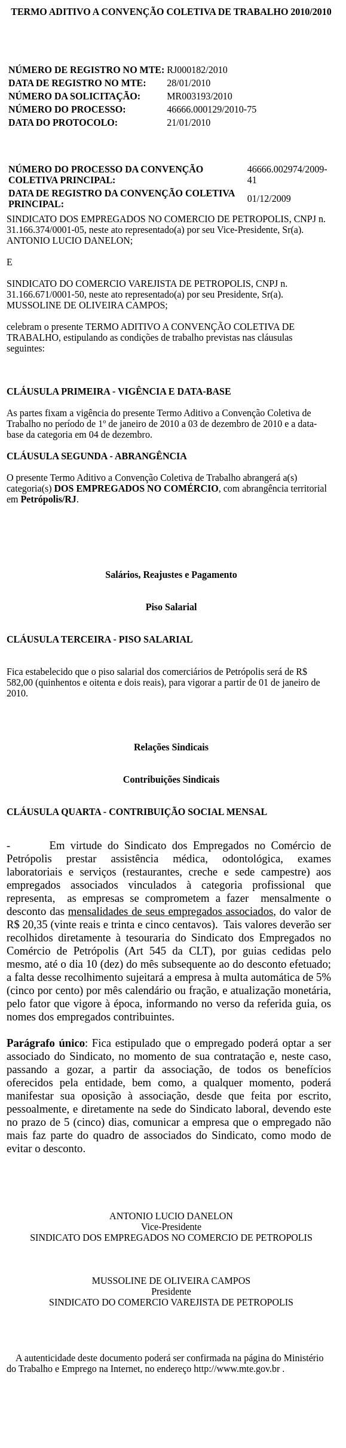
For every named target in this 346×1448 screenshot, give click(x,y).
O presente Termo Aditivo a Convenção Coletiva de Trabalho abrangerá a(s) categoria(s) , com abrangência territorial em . (167, 488)
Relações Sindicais (171, 747)
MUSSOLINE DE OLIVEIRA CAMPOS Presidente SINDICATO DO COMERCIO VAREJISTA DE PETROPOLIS (171, 1291)
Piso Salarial (171, 607)
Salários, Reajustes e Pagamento (171, 574)
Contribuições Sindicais (171, 779)
